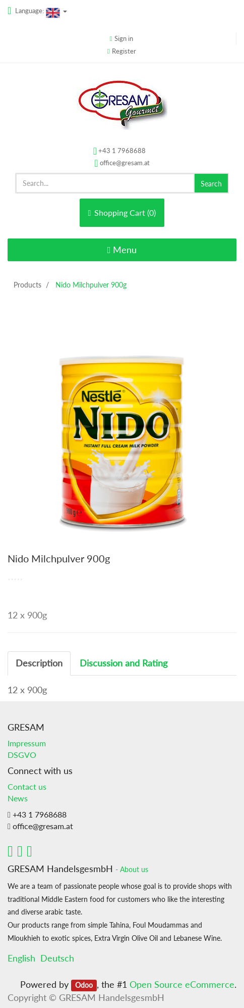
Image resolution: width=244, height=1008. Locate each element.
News (18, 798)
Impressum (27, 743)
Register (124, 51)
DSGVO (22, 754)
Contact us (27, 786)
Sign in (123, 38)
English (21, 958)
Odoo (84, 985)
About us (134, 870)
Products (27, 284)
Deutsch (57, 958)
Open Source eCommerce (182, 984)
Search (211, 183)
